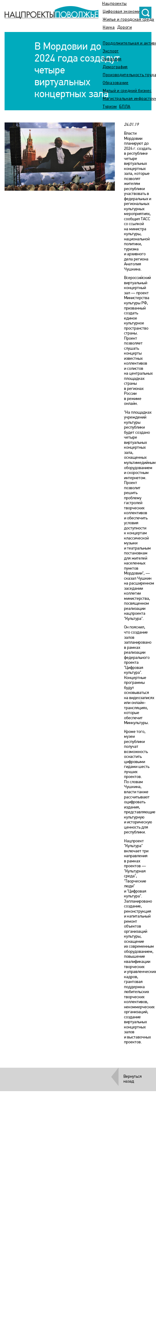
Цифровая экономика (124, 11)
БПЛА (124, 106)
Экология (112, 59)
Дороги (124, 27)
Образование (116, 83)
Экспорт (111, 51)
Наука (109, 27)
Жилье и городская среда (128, 19)
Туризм (110, 106)
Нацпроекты (114, 4)
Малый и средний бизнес (127, 91)
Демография (115, 67)
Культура (112, 35)
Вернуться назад (132, 1079)
